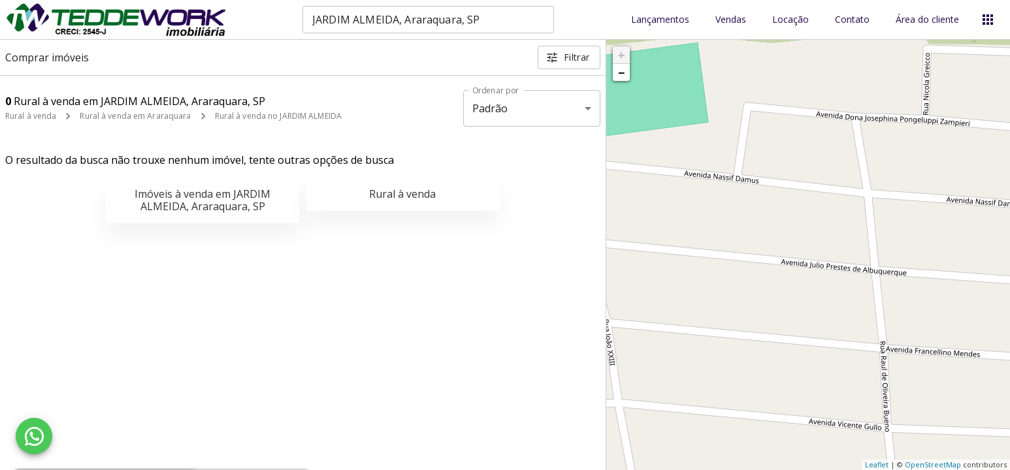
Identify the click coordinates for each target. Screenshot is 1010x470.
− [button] (621, 72)
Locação (790, 19)
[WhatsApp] (34, 436)
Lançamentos (660, 19)
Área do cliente (927, 19)
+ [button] (621, 55)
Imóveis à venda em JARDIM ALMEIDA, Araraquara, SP (202, 200)
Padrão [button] (490, 108)
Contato (852, 19)
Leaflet (876, 464)
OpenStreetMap (933, 464)
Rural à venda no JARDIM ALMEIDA (278, 115)
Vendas (730, 19)
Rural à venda (30, 115)
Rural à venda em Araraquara (135, 115)
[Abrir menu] (987, 19)
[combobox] (428, 19)
